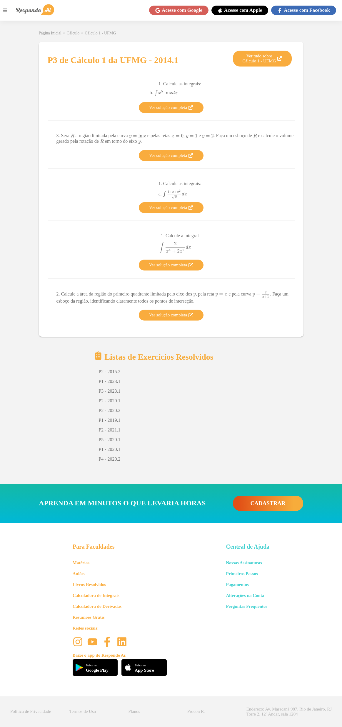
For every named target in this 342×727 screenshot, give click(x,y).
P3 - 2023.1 (109, 391)
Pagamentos (237, 584)
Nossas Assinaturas (244, 562)
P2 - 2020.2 (109, 410)
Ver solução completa (171, 107)
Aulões (79, 573)
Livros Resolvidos (89, 584)
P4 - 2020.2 (109, 459)
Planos (134, 711)
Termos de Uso (82, 711)
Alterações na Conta (245, 595)
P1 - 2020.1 (109, 449)
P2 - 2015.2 (109, 371)
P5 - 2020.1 (109, 439)
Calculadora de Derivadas (97, 606)
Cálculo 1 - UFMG (100, 33)
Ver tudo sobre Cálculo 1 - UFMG (262, 58)
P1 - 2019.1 (109, 420)
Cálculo (73, 33)
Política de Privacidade (30, 711)
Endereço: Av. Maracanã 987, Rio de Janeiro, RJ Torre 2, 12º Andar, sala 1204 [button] (289, 711)
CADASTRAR (268, 503)
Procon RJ (196, 711)
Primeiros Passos (242, 573)
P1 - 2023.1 (109, 381)
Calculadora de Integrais (96, 595)
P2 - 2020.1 (109, 400)
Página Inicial (50, 33)
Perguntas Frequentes (246, 606)
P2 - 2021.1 (109, 429)
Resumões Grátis (89, 617)
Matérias (81, 562)
